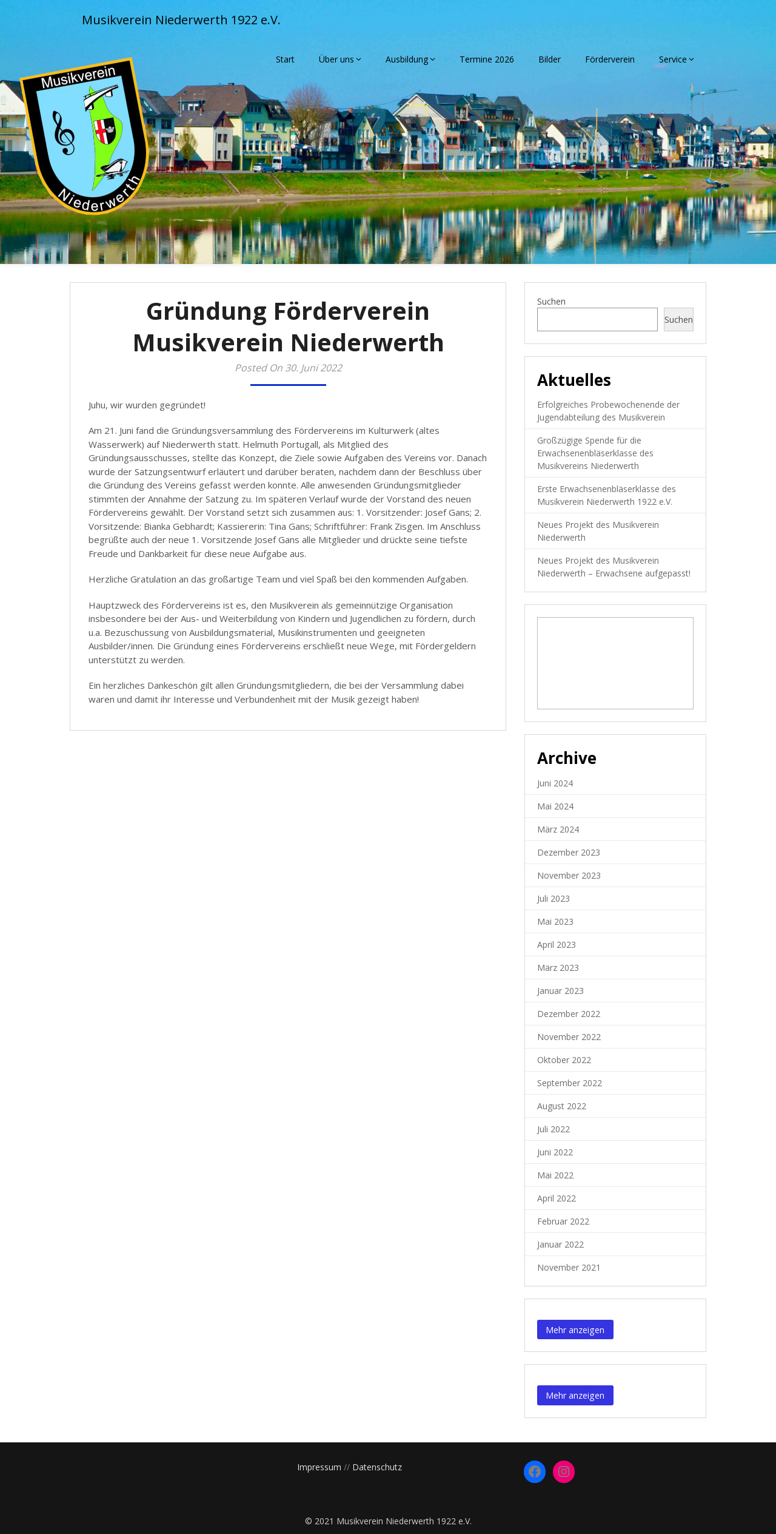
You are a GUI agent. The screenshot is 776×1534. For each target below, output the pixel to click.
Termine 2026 (487, 59)
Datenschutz (377, 1467)
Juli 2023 (553, 898)
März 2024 (558, 829)
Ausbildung (407, 59)
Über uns (336, 59)
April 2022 (556, 1198)
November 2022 (569, 1036)
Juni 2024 (555, 783)
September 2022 (569, 1083)
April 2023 (556, 944)
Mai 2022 (555, 1175)
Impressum (319, 1467)
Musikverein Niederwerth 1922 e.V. (181, 20)
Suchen (551, 301)
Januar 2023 (560, 990)
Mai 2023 (555, 921)
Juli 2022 (553, 1129)
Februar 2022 (563, 1221)
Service (673, 59)
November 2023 (569, 875)
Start (285, 59)
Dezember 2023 (568, 852)
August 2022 (561, 1106)
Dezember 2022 (568, 1013)
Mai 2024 (555, 806)
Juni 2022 (555, 1152)
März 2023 (558, 967)
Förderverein (610, 59)
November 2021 (569, 1267)
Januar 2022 (560, 1244)
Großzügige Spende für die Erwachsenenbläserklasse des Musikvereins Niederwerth (595, 452)
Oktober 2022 (564, 1060)
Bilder (549, 59)
